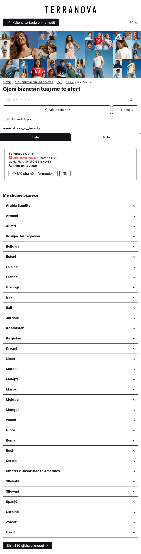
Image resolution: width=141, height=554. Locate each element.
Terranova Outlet (22, 154)
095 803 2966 (25, 166)
